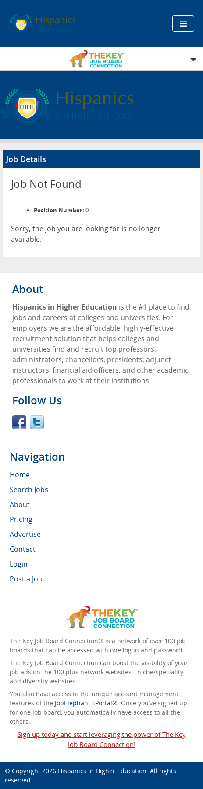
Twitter (37, 422)
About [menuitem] (20, 504)
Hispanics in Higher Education (102, 771)
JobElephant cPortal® (86, 703)
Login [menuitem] (19, 564)
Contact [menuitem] (23, 549)
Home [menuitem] (20, 474)
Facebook (19, 422)
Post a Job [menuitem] (26, 579)
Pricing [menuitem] (21, 519)
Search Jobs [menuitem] (29, 489)
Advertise (25, 534)
